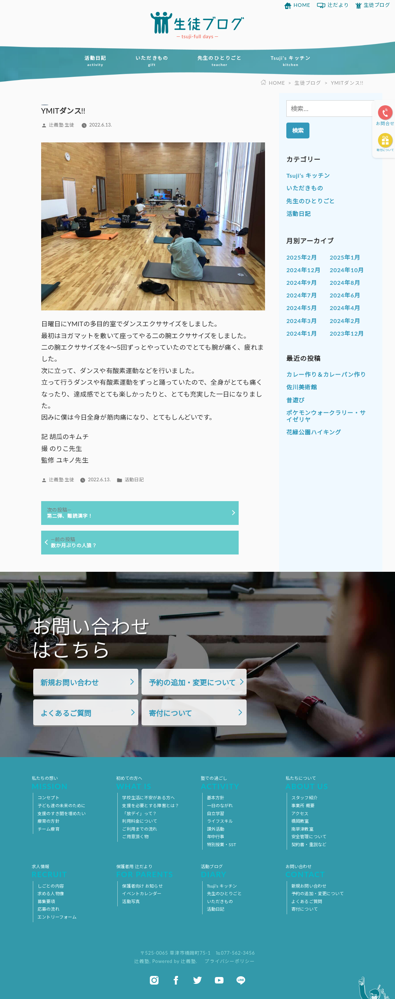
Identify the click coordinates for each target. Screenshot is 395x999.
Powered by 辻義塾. (175, 961)
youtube (219, 980)
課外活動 (215, 829)
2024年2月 (345, 320)
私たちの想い (71, 782)
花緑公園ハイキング (313, 432)
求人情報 (71, 871)
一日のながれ (220, 805)
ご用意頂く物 (135, 836)
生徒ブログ (377, 5)
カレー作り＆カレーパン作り (326, 374)
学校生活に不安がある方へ (148, 797)
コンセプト (49, 797)
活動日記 (95, 61)
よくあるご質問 (65, 713)
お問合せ (385, 123)
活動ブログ (240, 871)
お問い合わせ (325, 871)
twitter (197, 980)
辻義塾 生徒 (61, 125)
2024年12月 (303, 269)
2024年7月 (301, 295)
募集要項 (46, 901)
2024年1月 (301, 333)
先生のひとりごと (220, 61)
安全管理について (308, 836)
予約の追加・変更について (192, 682)
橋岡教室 (300, 821)
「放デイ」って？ (139, 813)
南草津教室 (302, 829)
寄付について (385, 150)
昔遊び (295, 400)
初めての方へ (155, 782)
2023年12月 (347, 333)
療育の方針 (49, 821)
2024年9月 (301, 282)
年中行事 (215, 836)
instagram (154, 980)
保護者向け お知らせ (142, 886)
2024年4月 (345, 307)
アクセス (299, 813)
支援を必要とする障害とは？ (150, 805)
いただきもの (152, 61)
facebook (176, 980)
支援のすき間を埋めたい (62, 813)
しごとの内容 (51, 886)
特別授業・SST (221, 844)
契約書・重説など (308, 844)
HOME (302, 5)
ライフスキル (220, 821)
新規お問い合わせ (69, 682)
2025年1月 (345, 257)
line (240, 980)
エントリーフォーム (57, 917)
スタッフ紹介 (304, 797)
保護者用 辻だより (155, 871)
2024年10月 (347, 269)
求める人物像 (51, 893)
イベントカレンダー (141, 893)
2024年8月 (345, 282)
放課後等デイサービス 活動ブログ (197, 23)
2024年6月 (345, 295)
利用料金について (139, 821)
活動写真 (130, 901)
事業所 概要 (302, 805)
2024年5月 (301, 307)
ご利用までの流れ (139, 829)
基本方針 (215, 797)
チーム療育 (49, 829)
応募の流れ (49, 909)
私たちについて (325, 782)
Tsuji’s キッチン (291, 61)
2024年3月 (301, 320)
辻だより (338, 5)
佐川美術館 (301, 387)
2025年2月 (301, 257)
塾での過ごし (240, 782)
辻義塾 (141, 961)
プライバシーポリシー (230, 961)
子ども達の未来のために (62, 805)
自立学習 (215, 813)
